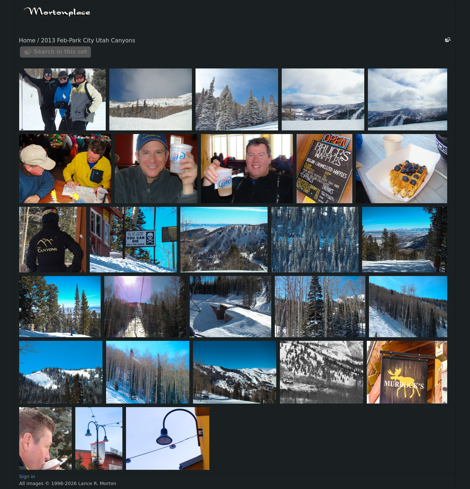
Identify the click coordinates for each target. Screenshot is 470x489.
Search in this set (60, 52)
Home (27, 40)
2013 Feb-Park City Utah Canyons (88, 40)
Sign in (27, 476)
